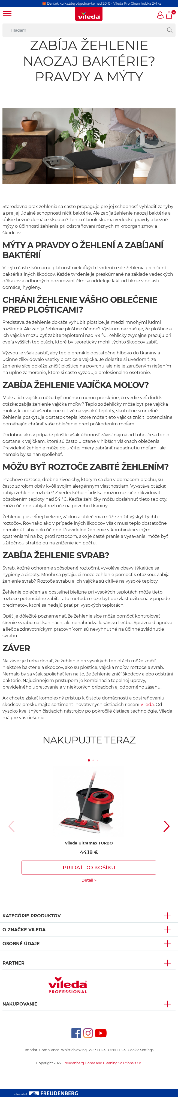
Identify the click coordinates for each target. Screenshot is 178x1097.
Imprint (31, 1050)
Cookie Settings (140, 1050)
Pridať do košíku (89, 867)
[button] (160, 15)
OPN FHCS (117, 1050)
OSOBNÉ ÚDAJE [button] (21, 943)
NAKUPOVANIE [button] (19, 1004)
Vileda (147, 704)
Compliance (49, 1050)
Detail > (89, 880)
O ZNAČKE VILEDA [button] (24, 929)
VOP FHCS (97, 1050)
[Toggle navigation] (7, 14)
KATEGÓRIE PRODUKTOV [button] (31, 915)
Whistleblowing (74, 1050)
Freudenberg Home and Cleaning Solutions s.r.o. (102, 1063)
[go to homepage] (88, 14)
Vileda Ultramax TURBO (89, 843)
